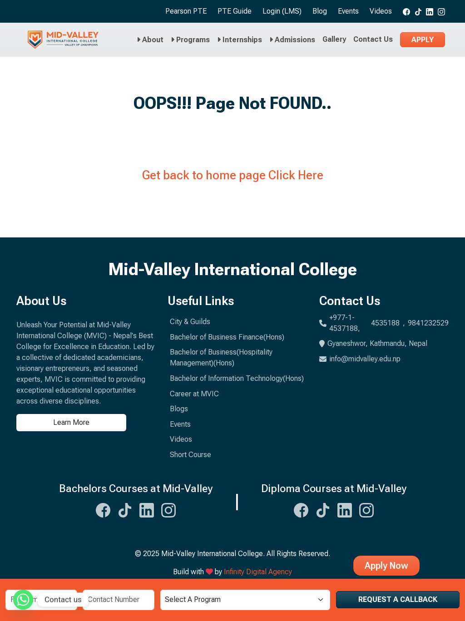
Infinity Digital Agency (258, 571)
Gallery (334, 39)
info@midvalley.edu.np (360, 359)
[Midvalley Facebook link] (406, 11)
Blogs (179, 408)
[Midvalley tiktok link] (418, 11)
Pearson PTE (186, 11)
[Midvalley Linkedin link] (429, 11)
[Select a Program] (245, 600)
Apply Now (386, 565)
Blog (319, 11)
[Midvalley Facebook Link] (103, 508)
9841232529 (428, 323)
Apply (422, 39)
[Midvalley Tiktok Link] (125, 508)
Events (348, 11)
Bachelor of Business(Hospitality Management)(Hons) (221, 357)
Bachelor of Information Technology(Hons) (237, 378)
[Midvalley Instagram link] (441, 11)
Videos (381, 11)
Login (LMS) (282, 11)
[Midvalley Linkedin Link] (146, 508)
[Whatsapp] (23, 600)
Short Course (190, 454)
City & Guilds (190, 321)
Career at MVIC (194, 393)
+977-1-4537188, (344, 323)
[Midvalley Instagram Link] (168, 508)
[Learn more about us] (86, 422)
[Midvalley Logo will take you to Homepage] (63, 40)
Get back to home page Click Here (232, 175)
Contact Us (373, 39)
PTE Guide (235, 11)
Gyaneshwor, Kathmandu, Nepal (373, 343)
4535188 (385, 323)
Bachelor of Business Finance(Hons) (227, 337)
